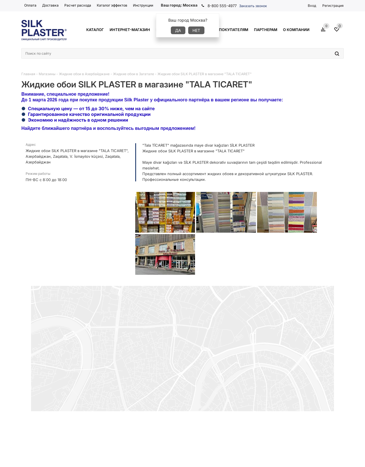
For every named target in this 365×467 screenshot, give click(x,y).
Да (178, 30)
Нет (196, 30)
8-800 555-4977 (222, 5)
